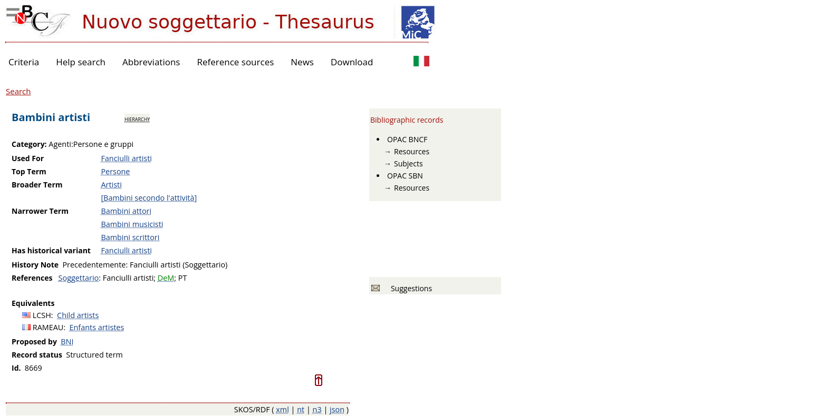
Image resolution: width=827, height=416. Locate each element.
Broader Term (37, 185)
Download (352, 62)
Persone (115, 171)
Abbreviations (151, 62)
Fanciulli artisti (126, 158)
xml (282, 409)
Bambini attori (126, 211)
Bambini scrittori (130, 237)
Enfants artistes (97, 327)
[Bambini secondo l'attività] (149, 198)
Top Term (29, 171)
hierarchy (137, 118)
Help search (80, 62)
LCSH (42, 315)
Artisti (111, 185)
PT (182, 278)
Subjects (408, 164)
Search (18, 91)
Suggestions (409, 288)
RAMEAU (48, 327)
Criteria (23, 62)
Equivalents (33, 303)
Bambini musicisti (132, 224)
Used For (28, 158)
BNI (67, 341)
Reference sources (235, 62)
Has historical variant (51, 250)
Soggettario (79, 278)
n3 (317, 409)
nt (300, 409)
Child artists (78, 315)
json (337, 409)
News (302, 62)
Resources (411, 151)
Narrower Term (40, 211)
